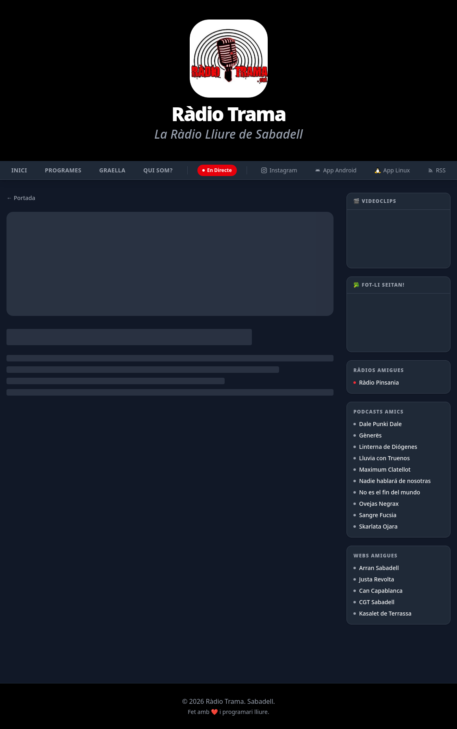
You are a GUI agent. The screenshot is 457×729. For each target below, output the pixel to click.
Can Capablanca (378, 590)
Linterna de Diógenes (385, 446)
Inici (19, 170)
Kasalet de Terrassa (382, 613)
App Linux (392, 170)
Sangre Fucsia (374, 515)
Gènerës (367, 435)
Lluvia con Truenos (381, 458)
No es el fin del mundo (386, 492)
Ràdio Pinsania (376, 382)
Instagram (279, 170)
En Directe (217, 170)
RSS (437, 170)
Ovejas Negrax (376, 503)
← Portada (20, 198)
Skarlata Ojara (375, 526)
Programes (63, 170)
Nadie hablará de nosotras (392, 481)
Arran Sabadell (376, 568)
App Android (335, 170)
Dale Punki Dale (377, 424)
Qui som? (158, 170)
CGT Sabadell (373, 602)
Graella (112, 170)
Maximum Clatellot (382, 469)
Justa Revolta (373, 579)
